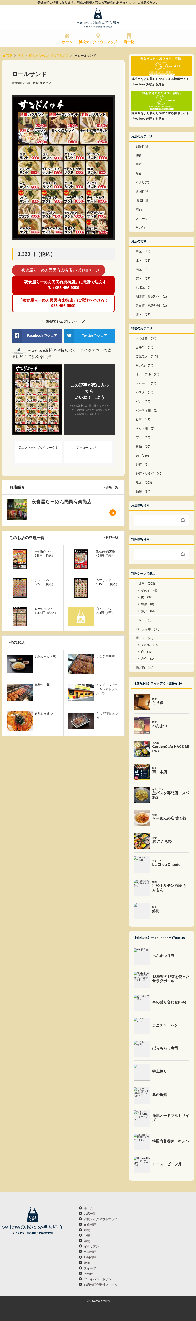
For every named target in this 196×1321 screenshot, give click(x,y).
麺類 (139, 491)
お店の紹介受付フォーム (100, 1285)
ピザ (139, 419)
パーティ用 (143, 410)
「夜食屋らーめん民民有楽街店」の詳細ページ (59, 270)
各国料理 (142, 191)
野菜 (139, 464)
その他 (140, 227)
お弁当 (140, 347)
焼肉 (139, 209)
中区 (139, 251)
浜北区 (140, 287)
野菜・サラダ (145, 473)
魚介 (139, 482)
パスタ (140, 392)
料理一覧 (112, 538)
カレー (140, 620)
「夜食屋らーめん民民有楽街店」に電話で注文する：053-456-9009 (63, 285)
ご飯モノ (142, 356)
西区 (139, 314)
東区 (139, 278)
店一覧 (129, 42)
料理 (21, 55)
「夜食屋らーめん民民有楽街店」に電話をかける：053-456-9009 (63, 303)
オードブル (143, 374)
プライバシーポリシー (99, 1279)
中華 (139, 164)
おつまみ (142, 338)
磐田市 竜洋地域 (148, 305)
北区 (139, 260)
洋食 (139, 173)
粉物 (139, 446)
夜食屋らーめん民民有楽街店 (49, 55)
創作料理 (142, 146)
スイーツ (142, 218)
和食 (139, 155)
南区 (139, 269)
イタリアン (143, 182)
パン (139, 401)
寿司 (139, 437)
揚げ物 (140, 667)
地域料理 (142, 200)
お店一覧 (112, 487)
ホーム (67, 42)
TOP (7, 55)
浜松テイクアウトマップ (98, 42)
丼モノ (140, 638)
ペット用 (142, 428)
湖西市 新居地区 (148, 296)
